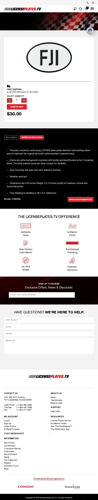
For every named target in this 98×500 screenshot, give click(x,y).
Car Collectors (10, 460)
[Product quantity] (17, 100)
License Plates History (61, 421)
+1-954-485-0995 (24, 405)
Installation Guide (58, 424)
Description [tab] (11, 137)
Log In (7, 421)
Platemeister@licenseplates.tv (49, 479)
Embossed (9, 452)
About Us (56, 394)
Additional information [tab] (31, 137)
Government (10, 446)
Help (53, 411)
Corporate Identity (12, 449)
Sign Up (7, 424)
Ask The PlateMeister (61, 426)
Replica (7, 463)
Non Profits (9, 443)
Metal (6, 457)
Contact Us (11, 394)
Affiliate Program (12, 429)
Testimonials (56, 400)
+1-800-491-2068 (24, 408)
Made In (56, 403)
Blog (6, 469)
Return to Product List (80, 199)
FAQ (58, 411)
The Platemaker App (60, 429)
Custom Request (14, 434)
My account (11, 417)
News (53, 397)
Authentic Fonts (11, 466)
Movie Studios (10, 454)
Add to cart (16, 106)
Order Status (10, 426)
